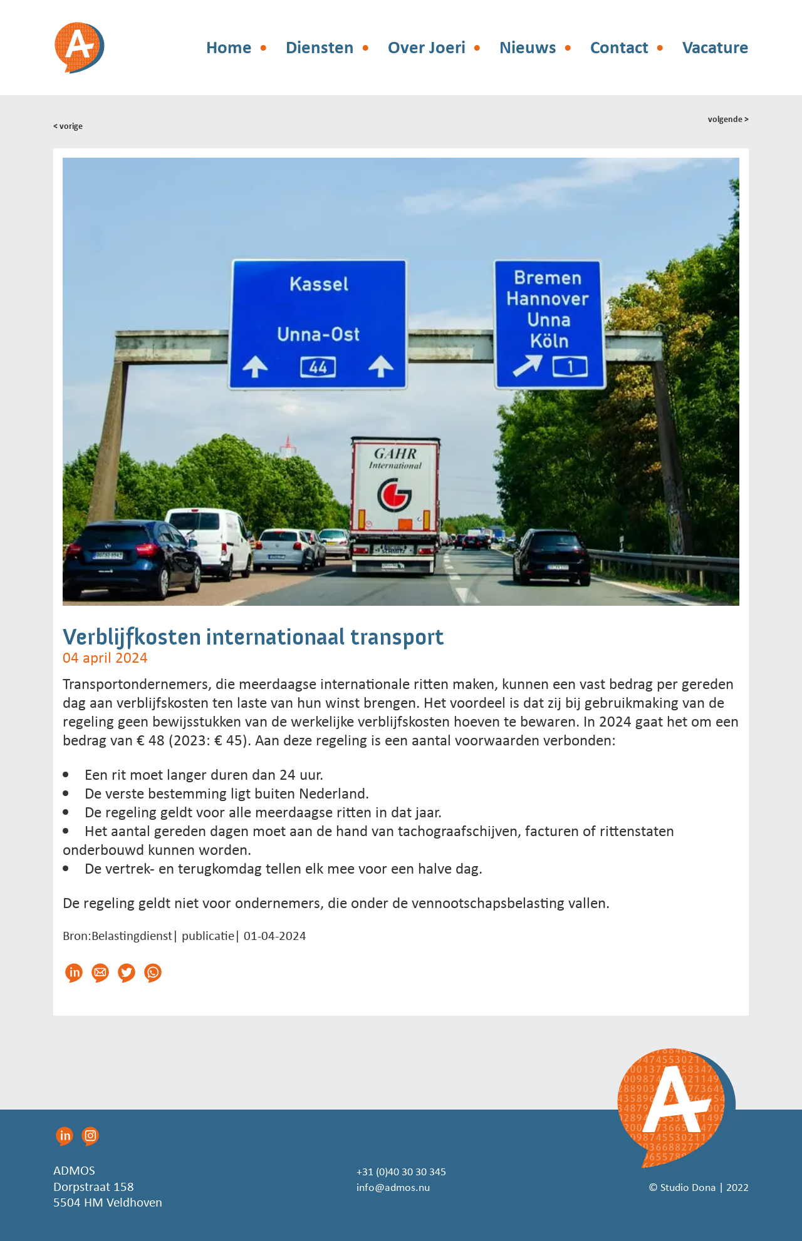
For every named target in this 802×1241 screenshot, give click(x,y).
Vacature (715, 47)
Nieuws (527, 47)
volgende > (725, 120)
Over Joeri (427, 47)
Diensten (320, 47)
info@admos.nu (389, 1186)
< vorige (70, 125)
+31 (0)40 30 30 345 (401, 1170)
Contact (619, 47)
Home (229, 47)
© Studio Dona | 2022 (688, 1186)
